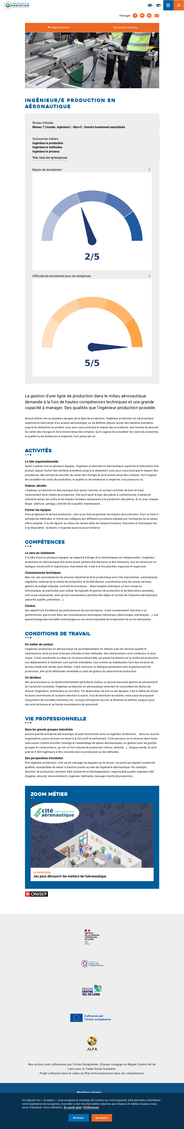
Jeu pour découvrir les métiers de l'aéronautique (69, 876)
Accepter (101, 1117)
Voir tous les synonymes (49, 157)
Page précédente (60, 27)
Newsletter (150, 5)
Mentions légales (89, 1092)
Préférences (91, 1107)
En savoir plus (72, 1107)
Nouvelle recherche (127, 27)
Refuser (78, 1117)
